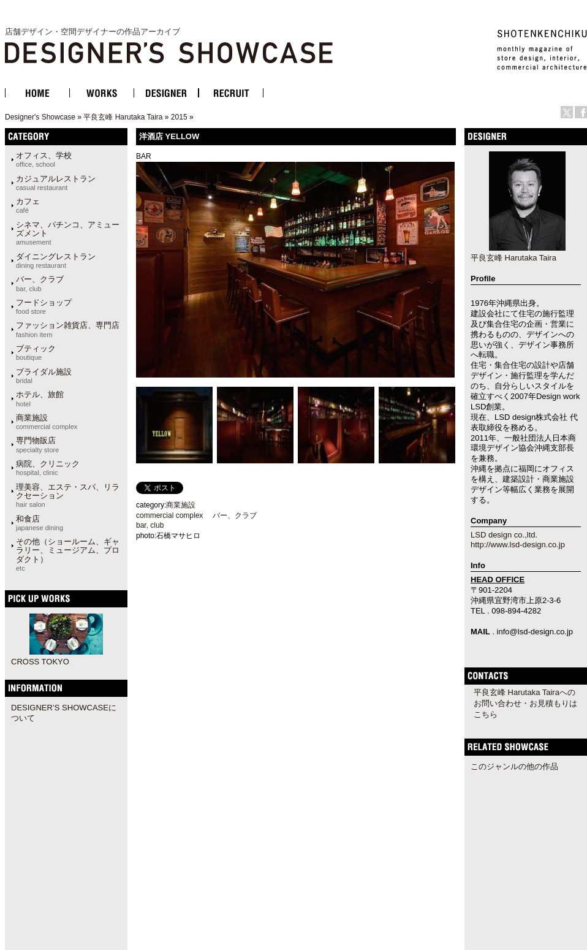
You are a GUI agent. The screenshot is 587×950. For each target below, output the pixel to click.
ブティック (36, 352)
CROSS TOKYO (40, 661)
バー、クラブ (40, 283)
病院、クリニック (48, 467)
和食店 (39, 522)
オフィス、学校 (44, 159)
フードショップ (44, 306)
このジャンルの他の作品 (514, 766)
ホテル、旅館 (40, 398)
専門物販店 (37, 444)
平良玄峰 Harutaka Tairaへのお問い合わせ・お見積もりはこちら (525, 703)
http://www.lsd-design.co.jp (518, 544)
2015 (179, 117)
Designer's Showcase (40, 117)
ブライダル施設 (44, 375)
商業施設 (46, 421)
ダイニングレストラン (56, 260)
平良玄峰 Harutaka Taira (122, 117)
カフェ (28, 205)
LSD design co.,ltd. (504, 534)
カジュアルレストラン (56, 182)
